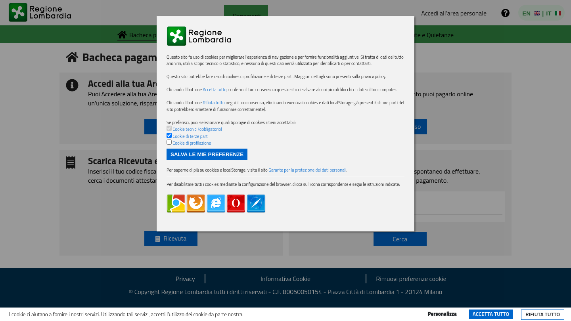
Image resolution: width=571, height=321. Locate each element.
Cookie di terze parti (190, 136)
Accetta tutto (491, 314)
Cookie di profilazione (191, 143)
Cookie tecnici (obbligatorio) (197, 129)
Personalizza (442, 314)
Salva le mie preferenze (207, 154)
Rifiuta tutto (542, 314)
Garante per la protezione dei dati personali (307, 170)
